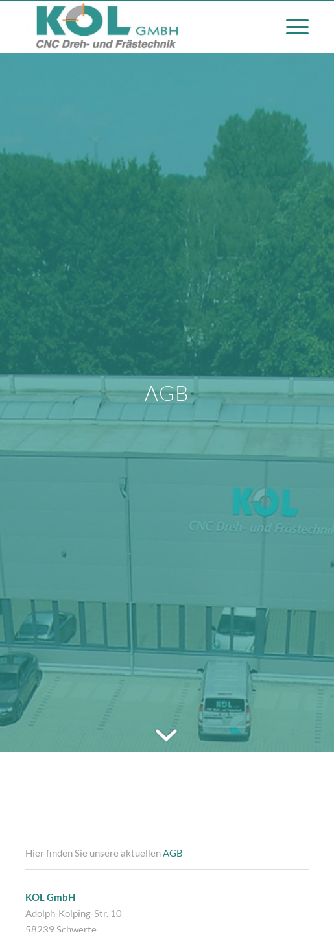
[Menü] (291, 27)
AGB (173, 853)
